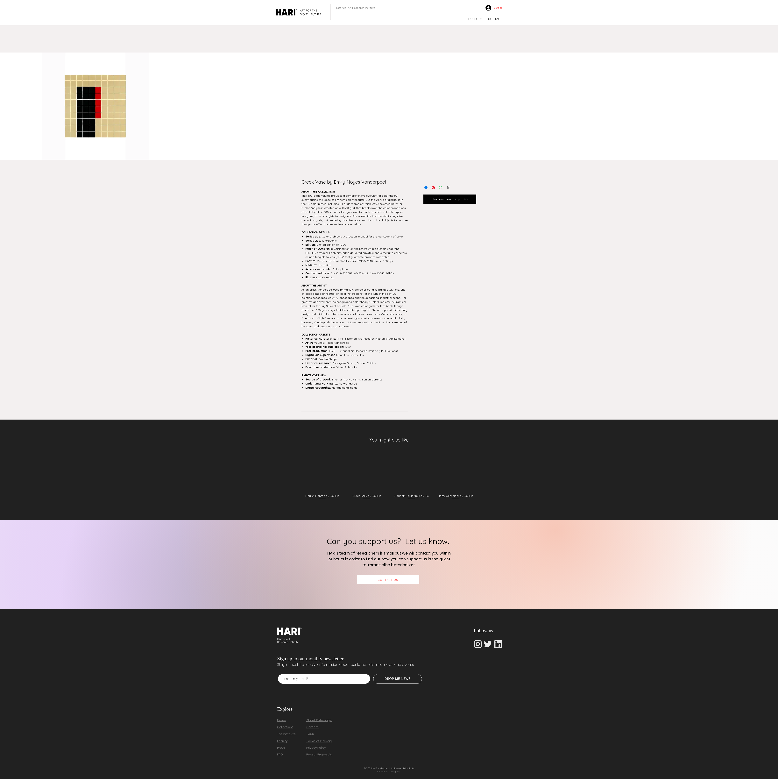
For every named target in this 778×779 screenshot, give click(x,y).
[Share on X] (448, 187)
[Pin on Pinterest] (433, 187)
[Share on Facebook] (426, 187)
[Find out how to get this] (449, 199)
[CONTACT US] (388, 579)
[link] (476, 8)
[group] (389, 476)
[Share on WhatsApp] (440, 187)
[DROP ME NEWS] (397, 679)
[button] (474, 19)
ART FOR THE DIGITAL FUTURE (310, 12)
